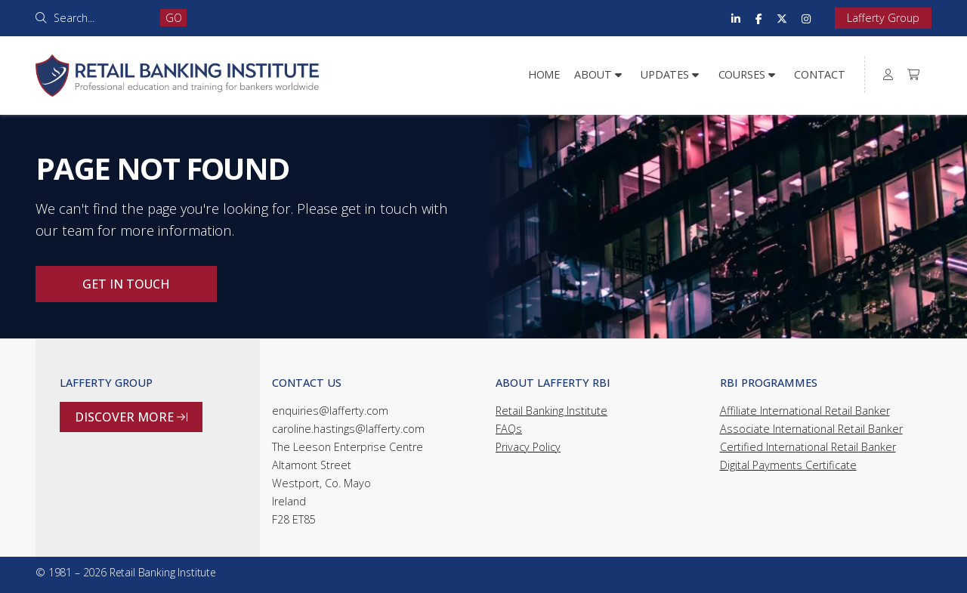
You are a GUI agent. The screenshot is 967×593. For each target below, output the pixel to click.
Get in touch (126, 284)
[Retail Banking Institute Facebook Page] (758, 18)
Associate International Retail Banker (811, 429)
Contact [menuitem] (819, 74)
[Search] (101, 17)
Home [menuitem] (544, 74)
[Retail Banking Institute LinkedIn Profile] (735, 18)
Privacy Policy (528, 447)
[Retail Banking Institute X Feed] (782, 18)
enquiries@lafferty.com (330, 410)
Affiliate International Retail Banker (805, 410)
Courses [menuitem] (741, 74)
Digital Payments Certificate (788, 465)
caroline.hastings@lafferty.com (348, 429)
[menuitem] (888, 75)
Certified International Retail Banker (808, 447)
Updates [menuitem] (665, 74)
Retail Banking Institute (551, 410)
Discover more (131, 417)
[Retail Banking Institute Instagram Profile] (806, 18)
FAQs (509, 429)
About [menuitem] (592, 74)
